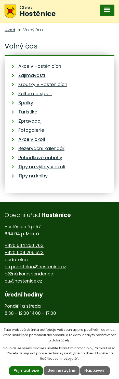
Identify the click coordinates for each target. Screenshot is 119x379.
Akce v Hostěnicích (39, 66)
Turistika (27, 112)
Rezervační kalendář (41, 148)
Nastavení (94, 370)
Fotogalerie (31, 130)
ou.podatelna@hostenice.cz (35, 267)
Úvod (10, 30)
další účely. (61, 340)
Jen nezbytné (61, 370)
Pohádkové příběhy (40, 157)
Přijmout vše (26, 370)
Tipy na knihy (33, 176)
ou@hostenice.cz (23, 281)
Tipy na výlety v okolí (41, 166)
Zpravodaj (30, 121)
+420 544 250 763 (24, 245)
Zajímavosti (31, 75)
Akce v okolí (31, 139)
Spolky (25, 103)
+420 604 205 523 (24, 253)
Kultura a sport (35, 93)
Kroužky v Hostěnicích (42, 84)
